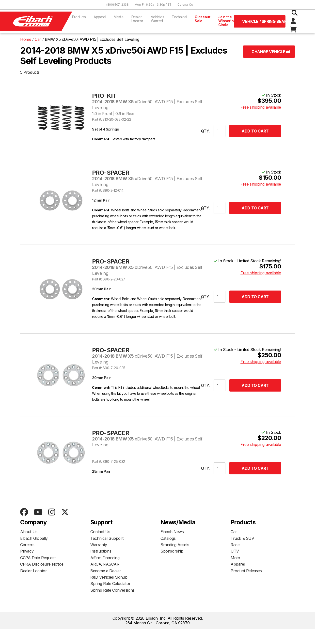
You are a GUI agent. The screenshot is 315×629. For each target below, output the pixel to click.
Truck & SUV (242, 538)
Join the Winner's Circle (226, 21)
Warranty (98, 544)
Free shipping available (260, 107)
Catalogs (168, 538)
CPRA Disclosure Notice (41, 564)
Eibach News (172, 531)
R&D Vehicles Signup (108, 577)
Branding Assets (174, 544)
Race (235, 544)
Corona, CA (185, 4)
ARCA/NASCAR (104, 564)
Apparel (100, 17)
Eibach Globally (34, 538)
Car (234, 531)
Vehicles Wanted (157, 19)
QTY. (205, 131)
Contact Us (100, 531)
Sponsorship (171, 551)
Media (118, 17)
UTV (235, 551)
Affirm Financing (105, 558)
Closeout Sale (202, 19)
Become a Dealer (105, 571)
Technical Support (106, 538)
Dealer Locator (137, 19)
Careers (27, 544)
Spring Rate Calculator (110, 583)
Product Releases (246, 571)
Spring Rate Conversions (112, 590)
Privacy (26, 551)
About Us (28, 531)
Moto (235, 558)
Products (79, 17)
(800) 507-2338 (117, 4)
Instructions (100, 551)
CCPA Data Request (37, 558)
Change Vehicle (271, 51)
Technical (179, 17)
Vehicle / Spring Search (263, 21)
